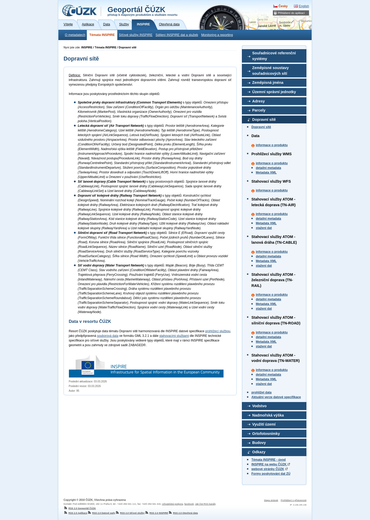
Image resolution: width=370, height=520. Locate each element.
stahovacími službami (174, 336)
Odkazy (258, 452)
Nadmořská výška (268, 415)
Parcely (258, 110)
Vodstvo (259, 406)
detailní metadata (268, 168)
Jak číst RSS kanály (205, 504)
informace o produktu (272, 145)
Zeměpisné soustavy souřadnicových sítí (270, 71)
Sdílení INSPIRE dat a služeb (177, 35)
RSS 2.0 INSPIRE (156, 513)
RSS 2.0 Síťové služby (130, 513)
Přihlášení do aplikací (291, 12)
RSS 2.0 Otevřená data (183, 513)
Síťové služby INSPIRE (135, 35)
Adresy (258, 101)
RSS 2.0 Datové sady (101, 513)
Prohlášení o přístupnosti (293, 500)
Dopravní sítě (264, 119)
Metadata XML (266, 172)
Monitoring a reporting (217, 35)
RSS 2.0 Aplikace (75, 513)
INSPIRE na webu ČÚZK (270, 464)
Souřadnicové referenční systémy (274, 56)
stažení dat (264, 228)
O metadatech (75, 35)
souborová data (107, 336)
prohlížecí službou (217, 331)
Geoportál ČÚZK (142, 10)
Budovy (259, 443)
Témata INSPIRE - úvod (268, 460)
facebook (189, 504)
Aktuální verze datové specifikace (276, 397)
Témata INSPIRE (102, 35)
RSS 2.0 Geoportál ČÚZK (80, 508)
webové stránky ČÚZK (267, 469)
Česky (283, 6)
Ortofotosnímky (266, 434)
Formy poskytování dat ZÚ (270, 474)
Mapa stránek (271, 500)
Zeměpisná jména (267, 82)
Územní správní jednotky (274, 92)
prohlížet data (261, 392)
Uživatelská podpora (172, 504)
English (304, 6)
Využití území (264, 424)
